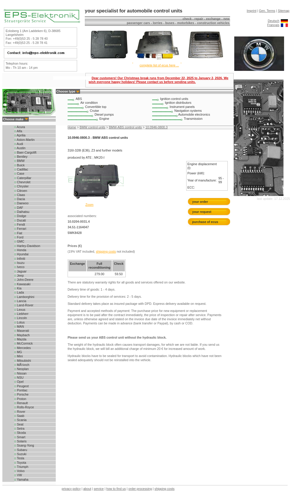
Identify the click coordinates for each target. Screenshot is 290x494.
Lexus (19, 309)
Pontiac (21, 390)
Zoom (89, 204)
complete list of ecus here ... (159, 65)
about (87, 488)
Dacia (19, 199)
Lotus (19, 322)
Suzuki (20, 454)
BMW (19, 160)
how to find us (116, 488)
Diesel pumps (104, 114)
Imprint (251, 10)
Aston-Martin (24, 139)
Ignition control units (174, 99)
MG (18, 352)
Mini (18, 356)
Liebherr (21, 313)
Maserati (21, 330)
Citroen (20, 190)
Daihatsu (21, 211)
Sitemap (283, 10)
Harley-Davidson (27, 246)
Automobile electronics (194, 114)
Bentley (21, 156)
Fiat (18, 233)
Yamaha (21, 479)
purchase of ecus (205, 222)
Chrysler (21, 186)
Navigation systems (188, 110)
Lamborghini (24, 297)
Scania (20, 420)
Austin (20, 148)
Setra (19, 428)
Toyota (20, 462)
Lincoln (20, 318)
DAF (18, 207)
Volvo (19, 471)
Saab (19, 415)
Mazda (20, 339)
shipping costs (106, 251)
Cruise (94, 110)
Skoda (20, 432)
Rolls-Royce (24, 407)
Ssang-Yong (24, 445)
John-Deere (24, 279)
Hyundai (21, 254)
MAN (19, 326)
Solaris (20, 441)
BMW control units (92, 127)
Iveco (19, 267)
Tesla (19, 458)
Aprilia (20, 135)
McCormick (23, 343)
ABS (79, 99)
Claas (19, 195)
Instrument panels (182, 107)
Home (72, 127)
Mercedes (22, 348)
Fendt (19, 224)
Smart (19, 437)
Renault (21, 403)
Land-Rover (24, 305)
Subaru (20, 450)
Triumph (21, 466)
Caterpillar (22, 178)
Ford (18, 237)
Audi (18, 144)
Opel (18, 381)
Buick (19, 165)
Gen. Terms (267, 10)
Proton (20, 399)
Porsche (21, 394)
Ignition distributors (178, 102)
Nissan (20, 373)
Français (273, 25)
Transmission (193, 118)
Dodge (20, 216)
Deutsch (273, 21)
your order (200, 201)
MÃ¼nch (21, 364)
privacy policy (71, 488)
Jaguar (20, 271)
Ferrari (20, 228)
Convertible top (95, 107)
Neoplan (21, 369)
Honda (20, 250)
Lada (19, 292)
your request (203, 211)
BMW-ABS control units (125, 127)
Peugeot (21, 386)
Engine (104, 118)
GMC (19, 241)
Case (19, 173)
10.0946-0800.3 (157, 127)
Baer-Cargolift (25, 152)
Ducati (20, 220)
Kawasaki (22, 284)
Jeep (19, 275)
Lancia (20, 301)
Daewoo (21, 203)
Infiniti (19, 258)
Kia (17, 288)
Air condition (89, 102)
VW (18, 475)
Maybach (22, 335)
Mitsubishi (22, 360)
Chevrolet (22, 182)
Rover (19, 411)
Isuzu (19, 262)
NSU (18, 377)
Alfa (18, 131)
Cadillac (21, 169)
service (99, 488)
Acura (19, 127)
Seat (18, 424)
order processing (140, 488)
